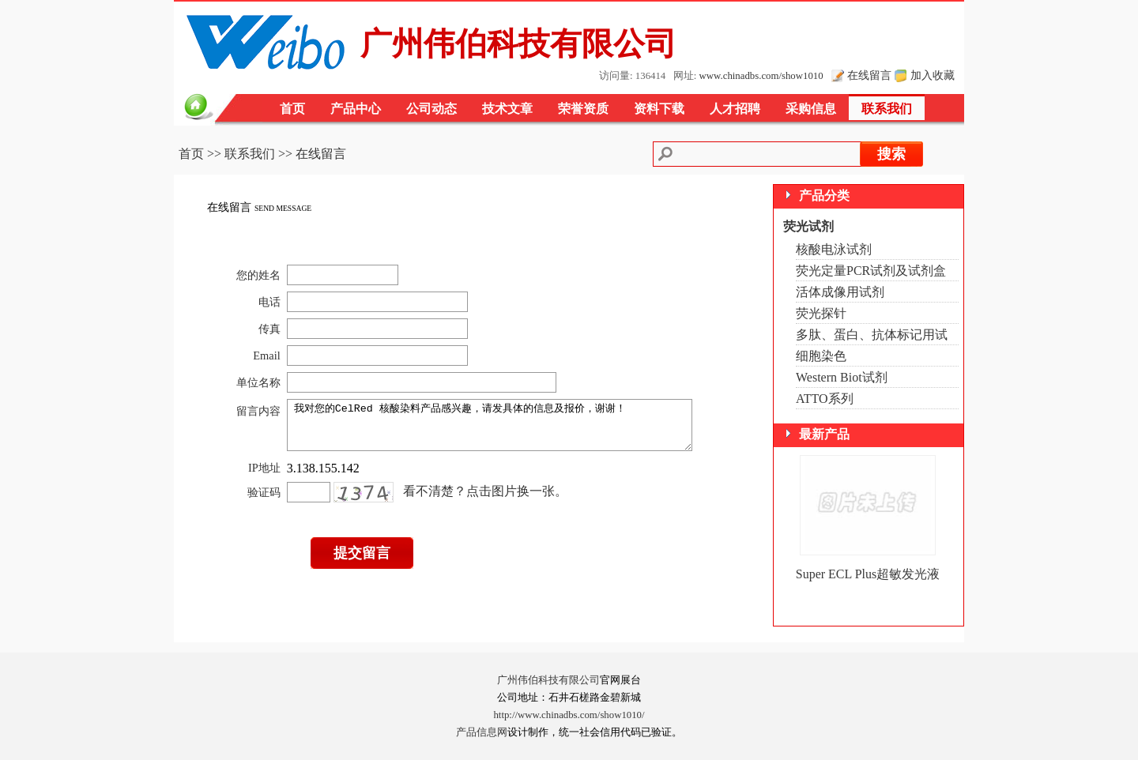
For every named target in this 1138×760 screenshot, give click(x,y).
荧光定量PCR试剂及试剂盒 (871, 270)
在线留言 (869, 75)
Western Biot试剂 (841, 377)
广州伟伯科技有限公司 (548, 680)
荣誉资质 (583, 108)
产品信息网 (481, 732)
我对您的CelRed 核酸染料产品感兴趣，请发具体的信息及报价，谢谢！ (495, 430)
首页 (292, 108)
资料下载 (659, 108)
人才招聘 (735, 108)
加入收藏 (932, 75)
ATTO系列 (825, 398)
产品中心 (355, 108)
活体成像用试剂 (840, 292)
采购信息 (811, 108)
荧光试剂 (808, 226)
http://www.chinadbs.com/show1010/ (568, 714)
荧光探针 (821, 313)
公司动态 (431, 108)
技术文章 (507, 108)
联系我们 (886, 108)
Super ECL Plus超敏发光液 (868, 574)
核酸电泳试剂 (834, 249)
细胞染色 (821, 356)
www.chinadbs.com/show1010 (761, 75)
